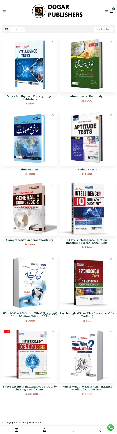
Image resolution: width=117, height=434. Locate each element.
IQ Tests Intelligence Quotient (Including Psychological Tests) (87, 241)
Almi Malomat (29, 169)
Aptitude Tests (87, 169)
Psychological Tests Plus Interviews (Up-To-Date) (87, 315)
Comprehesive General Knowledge (30, 239)
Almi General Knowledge (87, 96)
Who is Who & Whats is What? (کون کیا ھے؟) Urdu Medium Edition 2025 (30, 315)
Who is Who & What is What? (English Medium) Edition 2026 (87, 388)
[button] (111, 11)
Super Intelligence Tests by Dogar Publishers (30, 98)
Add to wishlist (53, 41)
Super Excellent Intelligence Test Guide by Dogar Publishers (30, 388)
